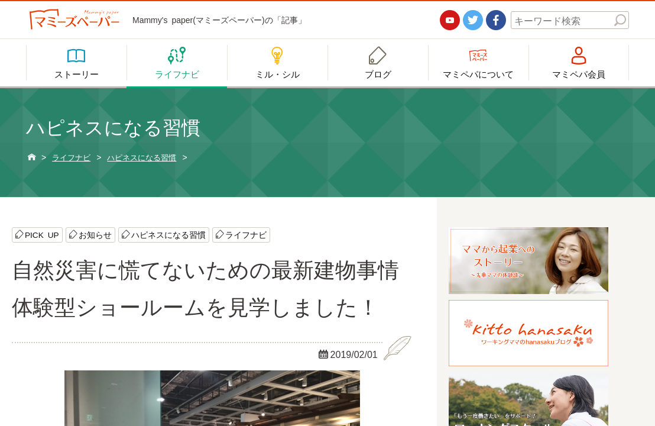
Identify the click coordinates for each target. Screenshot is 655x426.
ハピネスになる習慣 (169, 235)
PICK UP (42, 235)
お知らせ (95, 235)
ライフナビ (246, 235)
